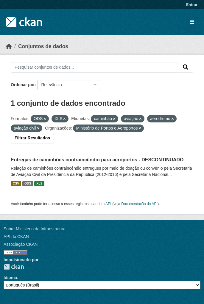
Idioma (10, 277)
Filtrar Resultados (32, 138)
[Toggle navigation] (192, 22)
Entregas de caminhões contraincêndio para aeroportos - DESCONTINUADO (97, 159)
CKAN (14, 267)
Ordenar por (23, 84)
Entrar (191, 4)
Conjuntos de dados (43, 46)
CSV (16, 183)
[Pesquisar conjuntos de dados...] (94, 67)
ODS (27, 183)
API (108, 204)
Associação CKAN (21, 244)
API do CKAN (16, 236)
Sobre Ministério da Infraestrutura (35, 228)
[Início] (9, 46)
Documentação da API (139, 204)
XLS (39, 183)
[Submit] (185, 67)
